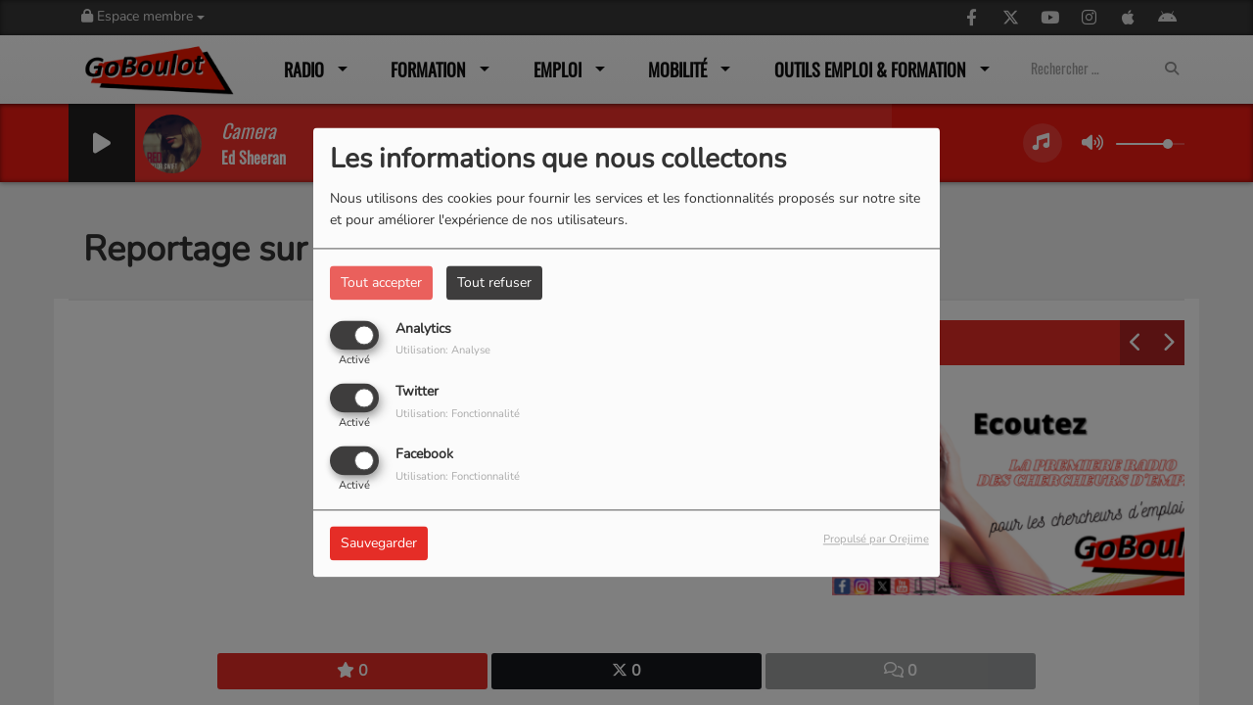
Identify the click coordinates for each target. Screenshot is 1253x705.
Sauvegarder (379, 544)
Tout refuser (494, 282)
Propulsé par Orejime (876, 540)
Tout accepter (381, 282)
